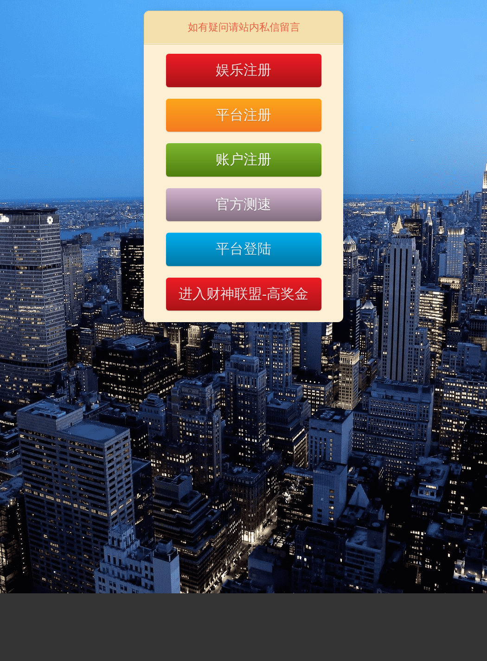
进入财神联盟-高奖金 (243, 293)
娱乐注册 (243, 69)
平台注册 (243, 114)
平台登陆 (243, 248)
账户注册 (243, 159)
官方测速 (243, 204)
